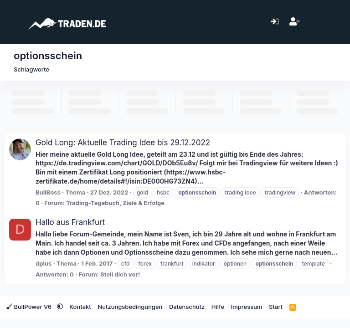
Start (276, 306)
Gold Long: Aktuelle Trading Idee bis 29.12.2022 (123, 142)
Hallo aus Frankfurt (70, 222)
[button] (60, 306)
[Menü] (12, 22)
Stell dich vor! (120, 274)
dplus (43, 263)
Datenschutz (187, 306)
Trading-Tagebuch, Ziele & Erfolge (115, 202)
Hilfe (217, 306)
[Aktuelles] (314, 22)
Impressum (246, 306)
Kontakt (80, 306)
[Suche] (334, 22)
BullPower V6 (29, 306)
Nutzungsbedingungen (130, 306)
